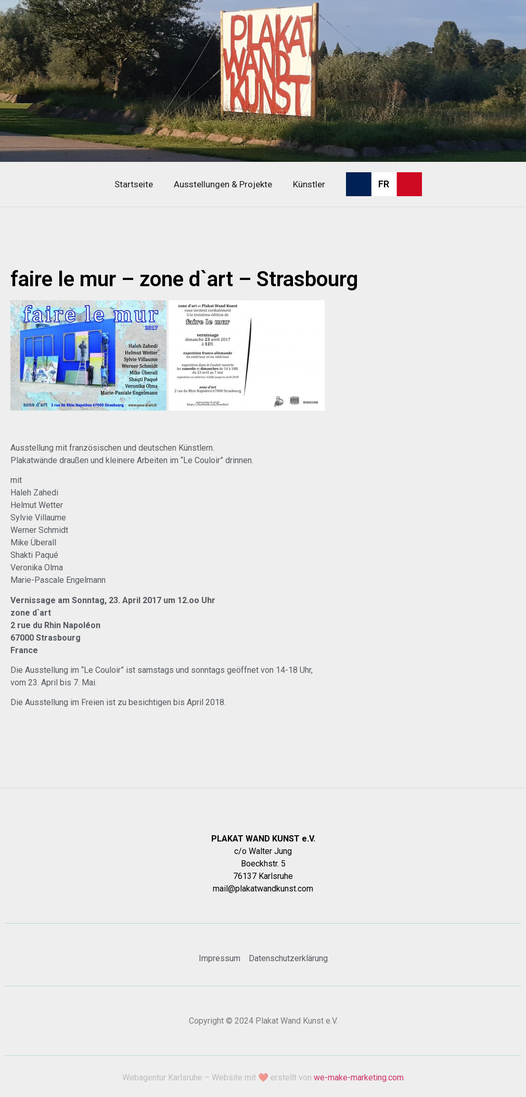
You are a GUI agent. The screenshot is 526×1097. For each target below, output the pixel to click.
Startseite (133, 184)
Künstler (309, 184)
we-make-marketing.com (359, 1077)
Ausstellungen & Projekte (223, 184)
